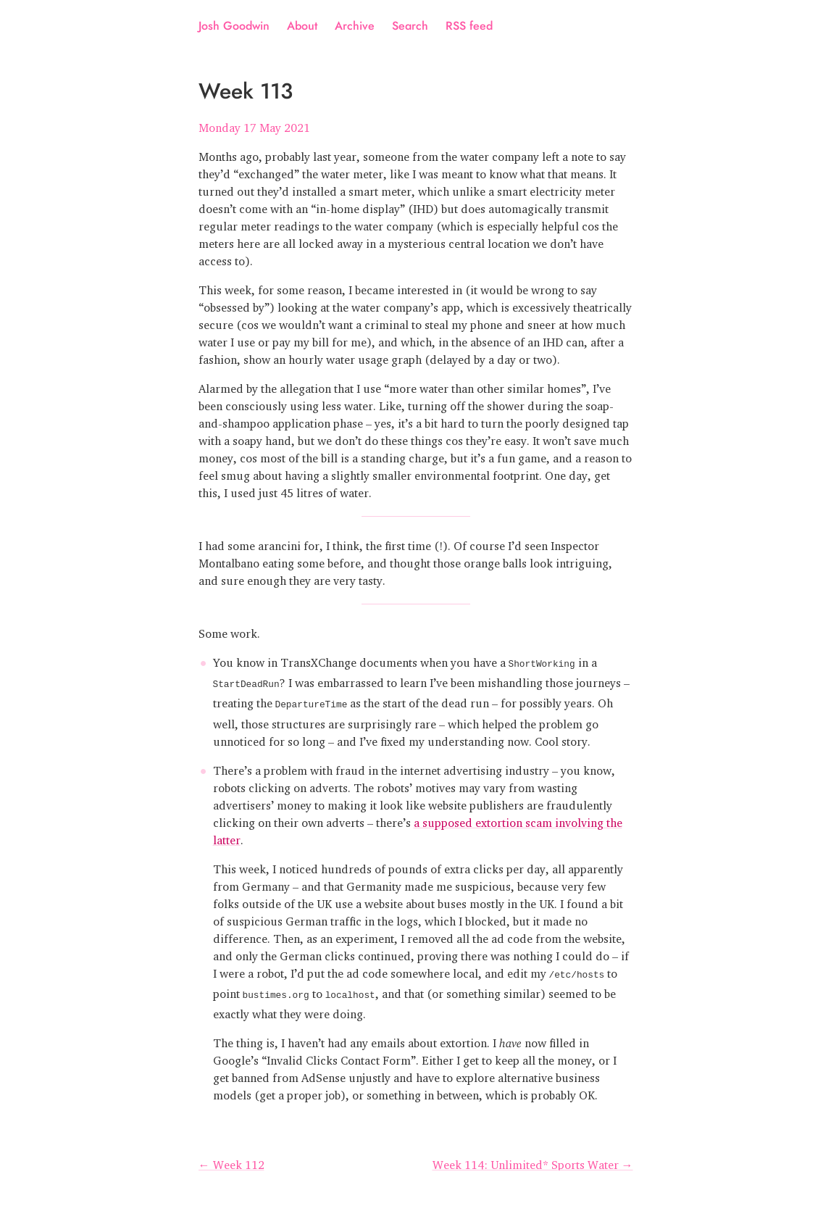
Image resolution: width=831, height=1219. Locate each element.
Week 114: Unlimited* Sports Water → (533, 1158)
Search (410, 25)
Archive (355, 25)
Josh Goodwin (234, 25)
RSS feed (469, 25)
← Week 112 (231, 1158)
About (302, 25)
